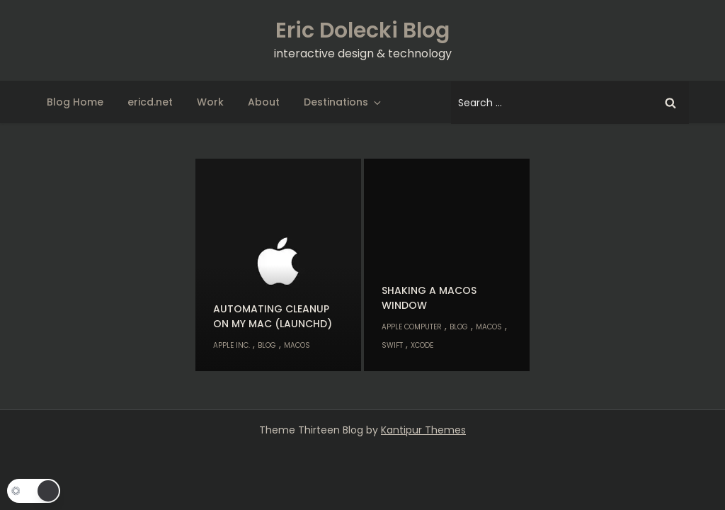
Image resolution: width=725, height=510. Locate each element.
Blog (267, 345)
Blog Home (75, 102)
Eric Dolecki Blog (362, 30)
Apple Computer (412, 327)
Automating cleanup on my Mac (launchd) (272, 316)
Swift (392, 345)
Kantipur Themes (423, 430)
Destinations (343, 102)
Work (210, 102)
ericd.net (150, 102)
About (264, 102)
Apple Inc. (231, 345)
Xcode (422, 345)
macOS (297, 345)
